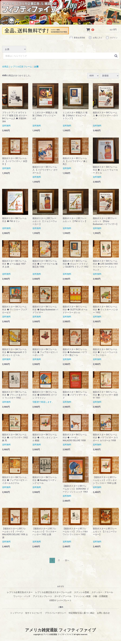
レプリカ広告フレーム (21, 66)
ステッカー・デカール (102, 592)
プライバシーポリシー (55, 613)
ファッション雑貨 (82, 596)
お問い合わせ (103, 613)
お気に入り (95, 38)
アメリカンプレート (42, 596)
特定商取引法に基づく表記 (81, 613)
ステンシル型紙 (81, 592)
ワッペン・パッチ (21, 596)
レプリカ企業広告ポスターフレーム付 (53, 592)
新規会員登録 (77, 38)
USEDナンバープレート (60, 600)
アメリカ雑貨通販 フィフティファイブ (60, 630)
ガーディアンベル (62, 596)
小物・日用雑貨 (100, 596)
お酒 (36, 66)
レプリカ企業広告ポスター (20, 592)
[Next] (67, 560)
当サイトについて (33, 613)
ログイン (111, 38)
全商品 (5, 66)
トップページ (16, 613)
